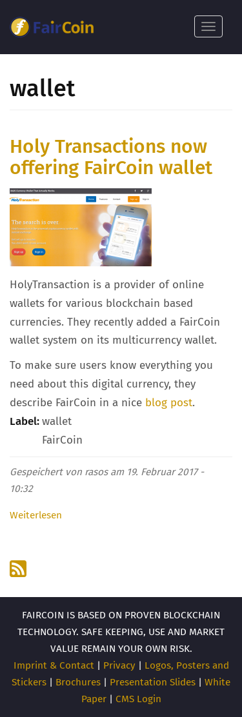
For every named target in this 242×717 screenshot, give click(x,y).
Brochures (78, 682)
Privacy (119, 665)
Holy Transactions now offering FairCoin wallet (111, 157)
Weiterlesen (36, 515)
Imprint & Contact (54, 665)
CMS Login (138, 699)
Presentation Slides (153, 682)
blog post (168, 402)
